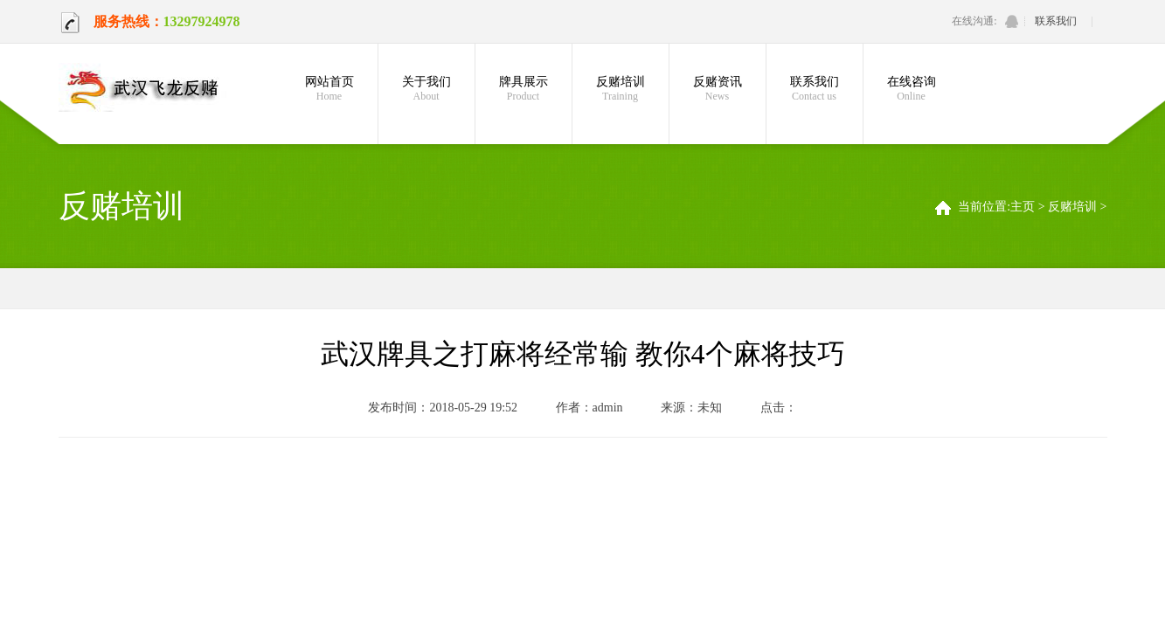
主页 (1022, 206)
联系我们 (1056, 21)
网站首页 (329, 89)
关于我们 (426, 89)
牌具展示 (523, 89)
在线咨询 (911, 89)
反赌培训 (620, 89)
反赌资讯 (717, 89)
